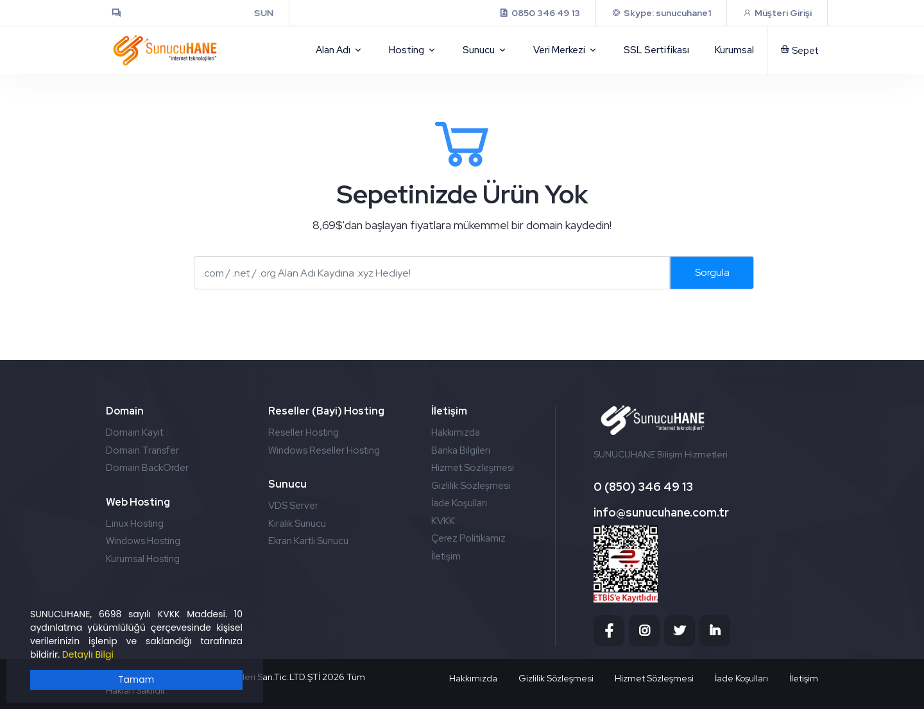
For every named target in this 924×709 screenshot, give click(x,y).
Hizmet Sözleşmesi (472, 467)
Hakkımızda (455, 432)
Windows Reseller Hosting (324, 450)
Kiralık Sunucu (297, 523)
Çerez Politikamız (468, 538)
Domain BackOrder (147, 467)
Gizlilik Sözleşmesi (470, 485)
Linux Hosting (135, 523)
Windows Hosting (143, 540)
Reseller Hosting (303, 432)
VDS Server (293, 505)
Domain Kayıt (134, 432)
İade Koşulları (459, 503)
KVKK (443, 521)
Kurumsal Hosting (143, 558)
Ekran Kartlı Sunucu (308, 540)
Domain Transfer (142, 450)
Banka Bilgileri (460, 450)
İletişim (446, 556)
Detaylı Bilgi (88, 654)
